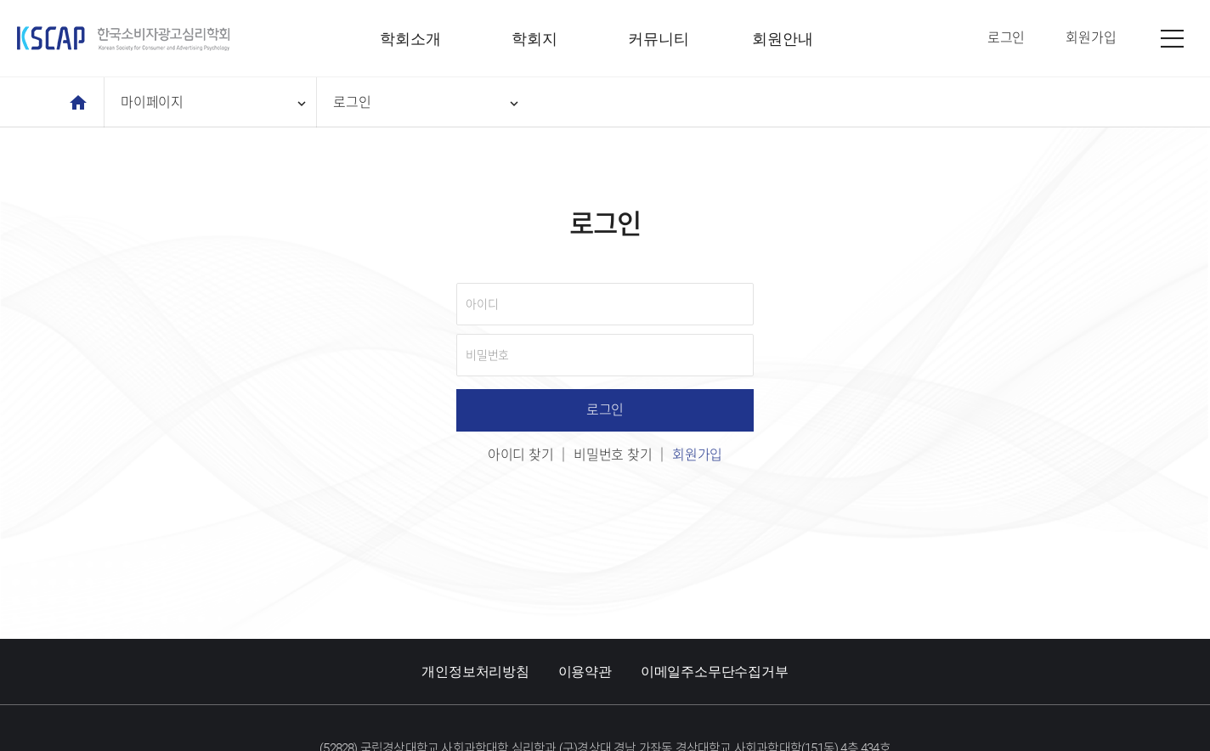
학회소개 (410, 38)
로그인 (427, 102)
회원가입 (697, 455)
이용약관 (585, 671)
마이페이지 (215, 102)
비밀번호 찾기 (613, 455)
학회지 (534, 38)
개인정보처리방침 (475, 671)
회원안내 (782, 38)
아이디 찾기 (521, 455)
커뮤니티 (658, 38)
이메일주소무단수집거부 (715, 671)
